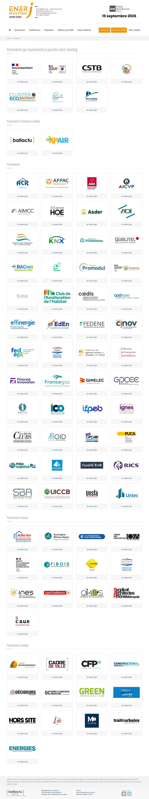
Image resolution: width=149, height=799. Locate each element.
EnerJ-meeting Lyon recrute (85, 792)
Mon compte (134, 30)
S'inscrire (104, 30)
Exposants (49, 30)
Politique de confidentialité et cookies (54, 794)
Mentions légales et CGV (84, 794)
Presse (78, 790)
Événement (20, 30)
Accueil (9, 38)
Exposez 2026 (119, 30)
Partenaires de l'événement (52, 792)
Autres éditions (84, 30)
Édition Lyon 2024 (65, 30)
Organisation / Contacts (51, 790)
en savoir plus (22, 82)
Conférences (34, 30)
